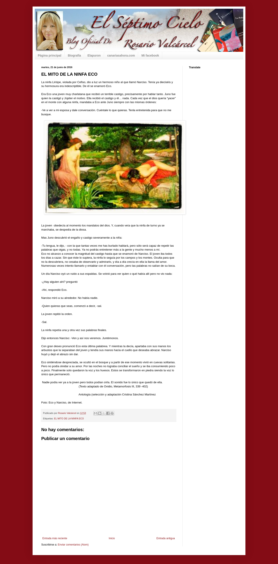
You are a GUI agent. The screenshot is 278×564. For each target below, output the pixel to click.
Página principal (49, 55)
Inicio (112, 538)
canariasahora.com (121, 55)
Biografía (74, 55)
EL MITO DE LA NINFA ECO (69, 418)
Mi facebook (150, 55)
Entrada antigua (165, 538)
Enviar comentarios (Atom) (73, 544)
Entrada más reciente (54, 538)
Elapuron (94, 55)
